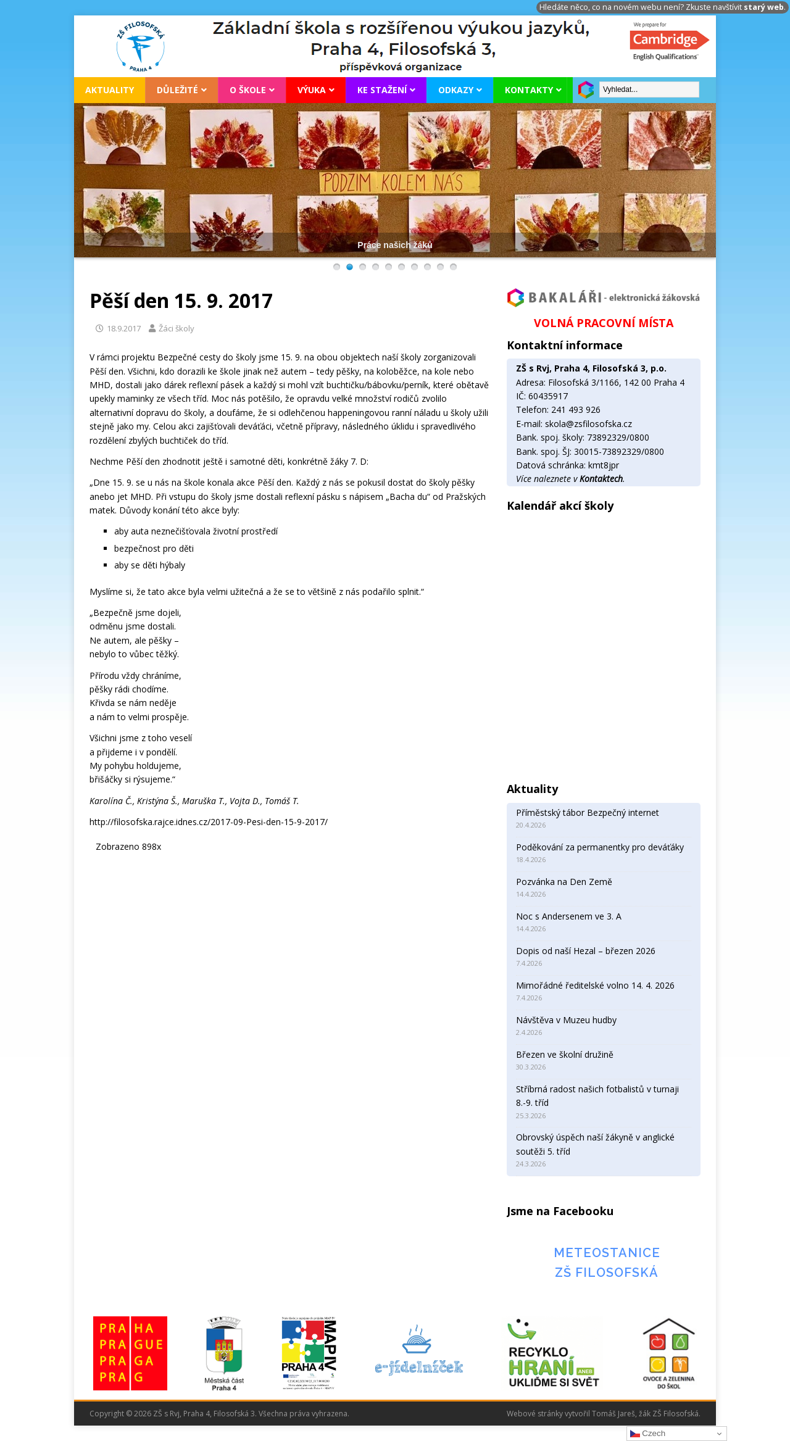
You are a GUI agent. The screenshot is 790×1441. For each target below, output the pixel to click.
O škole (248, 90)
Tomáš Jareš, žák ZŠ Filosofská (645, 1413)
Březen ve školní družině (564, 1054)
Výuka (311, 90)
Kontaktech (601, 478)
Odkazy (455, 90)
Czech (647, 1434)
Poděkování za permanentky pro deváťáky (600, 847)
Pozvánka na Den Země (564, 881)
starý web (764, 7)
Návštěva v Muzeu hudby (566, 1020)
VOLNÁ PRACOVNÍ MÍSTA (603, 322)
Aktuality (109, 90)
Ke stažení (382, 90)
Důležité (177, 90)
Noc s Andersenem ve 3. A (569, 916)
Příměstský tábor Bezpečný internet (587, 812)
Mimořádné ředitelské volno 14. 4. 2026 (595, 985)
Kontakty (529, 90)
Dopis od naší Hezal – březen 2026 (585, 951)
